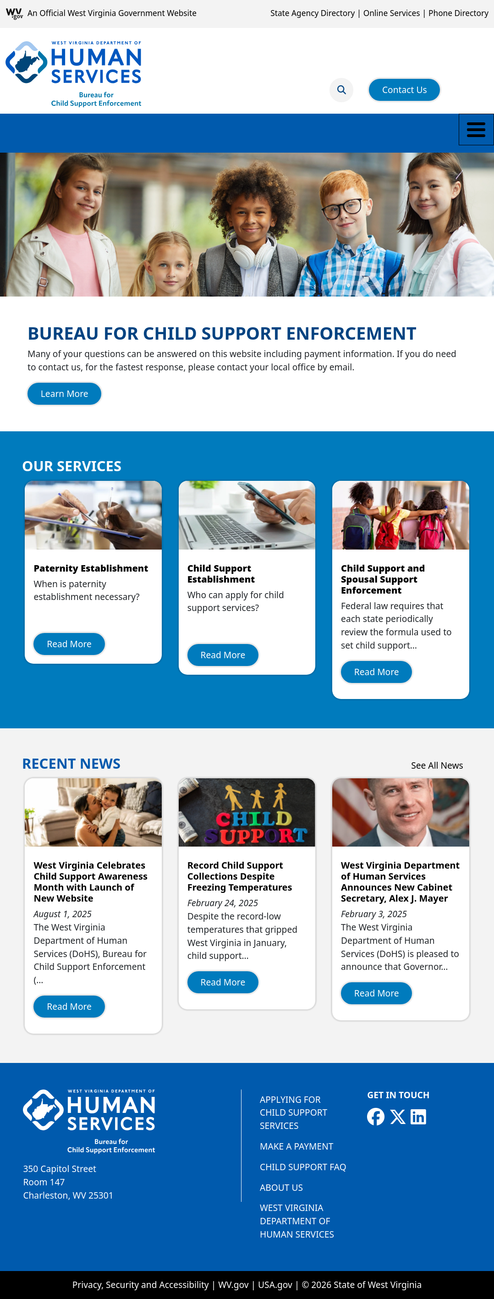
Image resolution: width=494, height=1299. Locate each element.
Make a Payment (43, 133)
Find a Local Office (418, 133)
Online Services (391, 13)
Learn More (64, 393)
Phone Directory (458, 13)
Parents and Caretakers (145, 133)
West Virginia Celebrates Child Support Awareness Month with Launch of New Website (90, 881)
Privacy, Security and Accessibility (140, 1284)
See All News (437, 765)
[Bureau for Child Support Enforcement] (73, 74)
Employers (340, 133)
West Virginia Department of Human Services (297, 1220)
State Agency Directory (312, 13)
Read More (69, 644)
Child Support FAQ (303, 1167)
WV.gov (233, 1284)
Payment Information (256, 133)
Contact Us (404, 84)
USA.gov (275, 1284)
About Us (281, 1187)
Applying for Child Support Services (293, 1112)
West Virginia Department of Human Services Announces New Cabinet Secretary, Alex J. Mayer (400, 881)
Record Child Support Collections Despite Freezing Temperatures (239, 876)
